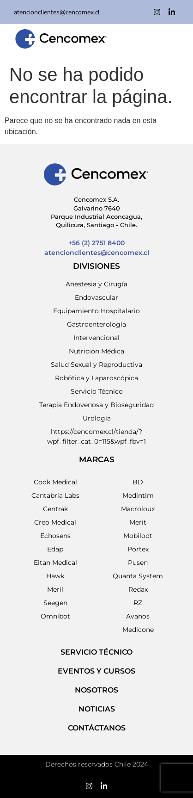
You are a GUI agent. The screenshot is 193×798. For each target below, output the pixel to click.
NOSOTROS (96, 690)
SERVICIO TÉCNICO (96, 652)
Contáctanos (97, 728)
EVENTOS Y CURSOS (96, 671)
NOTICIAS (96, 709)
